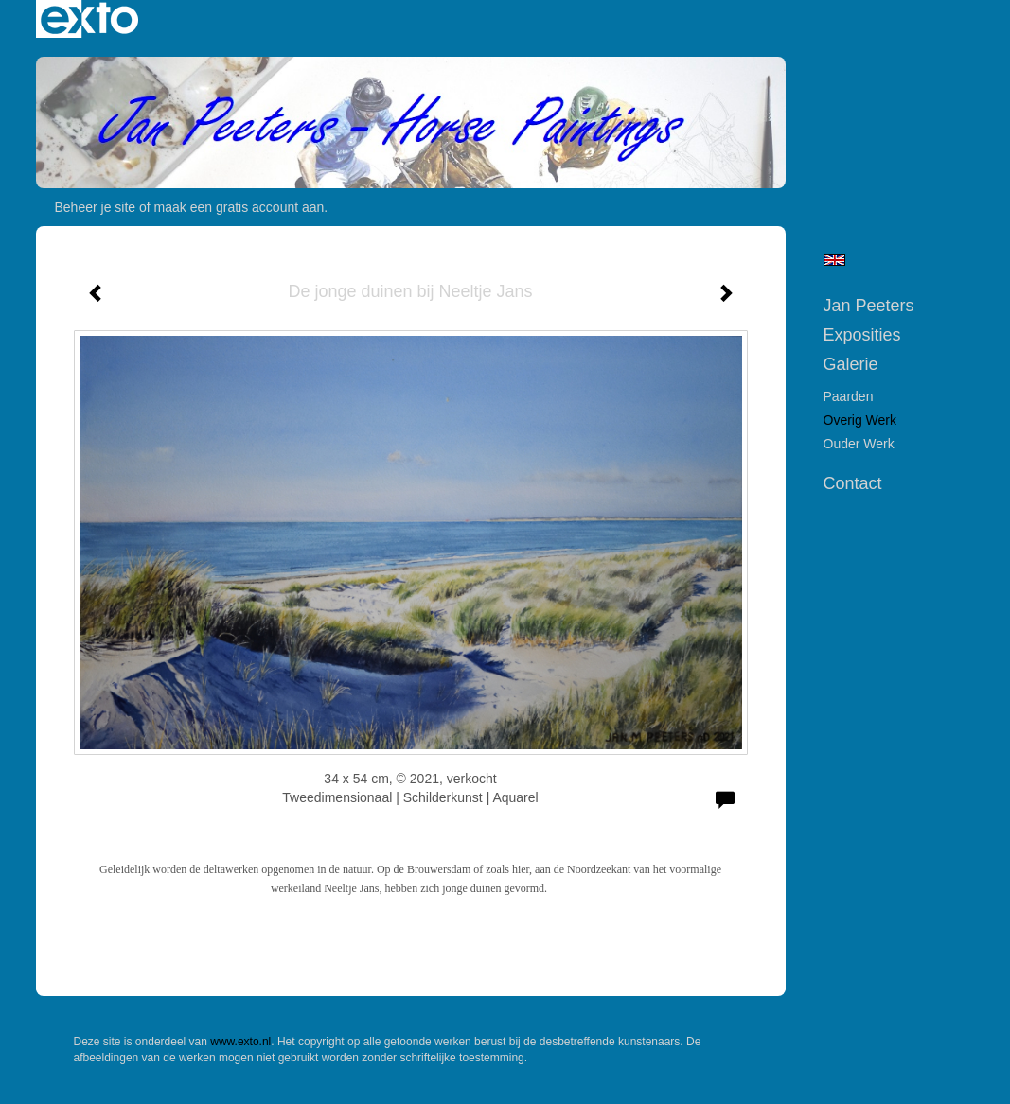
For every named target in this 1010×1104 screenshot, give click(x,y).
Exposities (862, 334)
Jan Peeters (869, 305)
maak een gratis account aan (239, 207)
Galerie (851, 364)
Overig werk (860, 420)
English (834, 260)
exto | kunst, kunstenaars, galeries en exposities (89, 19)
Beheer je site (95, 207)
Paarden (849, 396)
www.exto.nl (240, 1041)
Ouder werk (859, 443)
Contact (853, 483)
